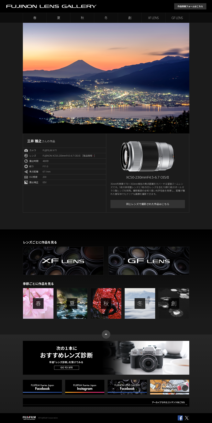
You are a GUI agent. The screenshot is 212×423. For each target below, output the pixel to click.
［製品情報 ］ (88, 155)
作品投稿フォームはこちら (190, 6)
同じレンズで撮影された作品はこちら (147, 204)
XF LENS (153, 17)
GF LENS (177, 17)
